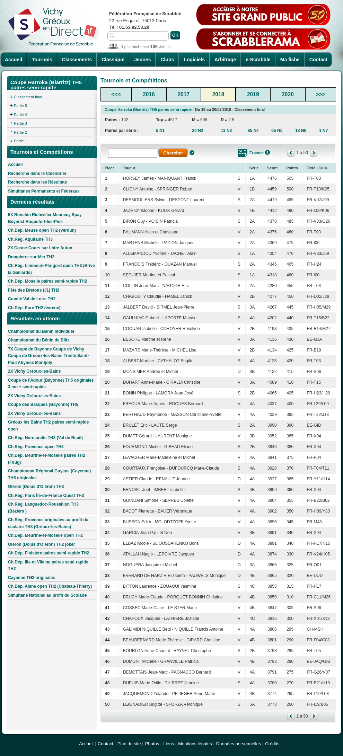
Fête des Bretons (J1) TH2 (33, 290)
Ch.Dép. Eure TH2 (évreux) (34, 307)
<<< (116, 94)
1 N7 (323, 130)
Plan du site (129, 743)
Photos (152, 743)
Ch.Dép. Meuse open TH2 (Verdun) (42, 230)
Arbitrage (225, 59)
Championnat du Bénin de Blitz (38, 340)
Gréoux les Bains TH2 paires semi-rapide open (48, 426)
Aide (192, 152)
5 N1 (160, 130)
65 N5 (276, 130)
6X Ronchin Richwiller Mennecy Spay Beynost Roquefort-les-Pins (45, 218)
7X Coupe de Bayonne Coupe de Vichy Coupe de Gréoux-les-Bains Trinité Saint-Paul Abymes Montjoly (48, 356)
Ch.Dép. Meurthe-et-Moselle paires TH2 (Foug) (46, 459)
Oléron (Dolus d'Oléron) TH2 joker (41, 544)
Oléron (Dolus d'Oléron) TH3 (36, 486)
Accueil (13, 59)
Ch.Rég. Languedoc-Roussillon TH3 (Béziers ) (43, 508)
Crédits (272, 743)
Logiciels (194, 59)
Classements (77, 59)
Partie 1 (20, 141)
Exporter (256, 153)
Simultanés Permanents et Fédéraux (44, 191)
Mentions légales (195, 743)
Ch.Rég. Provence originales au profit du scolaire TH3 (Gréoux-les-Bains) (48, 523)
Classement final (28, 97)
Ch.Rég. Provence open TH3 (36, 446)
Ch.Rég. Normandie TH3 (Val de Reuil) (45, 437)
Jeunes (142, 59)
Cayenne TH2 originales (31, 577)
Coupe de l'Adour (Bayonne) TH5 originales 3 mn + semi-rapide (51, 384)
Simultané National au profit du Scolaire (47, 595)
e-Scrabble (258, 59)
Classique (113, 59)
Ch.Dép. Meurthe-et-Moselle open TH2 (45, 535)
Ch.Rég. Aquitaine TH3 (30, 239)
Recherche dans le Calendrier (37, 173)
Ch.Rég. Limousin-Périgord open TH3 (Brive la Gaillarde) (51, 269)
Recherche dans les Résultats (37, 182)
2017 (183, 94)
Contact (318, 59)
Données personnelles (238, 743)
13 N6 (300, 130)
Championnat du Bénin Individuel (41, 331)
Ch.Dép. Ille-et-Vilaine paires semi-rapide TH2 (48, 565)
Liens (168, 743)
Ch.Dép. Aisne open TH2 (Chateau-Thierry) (50, 586)
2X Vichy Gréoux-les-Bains (34, 371)
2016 (149, 94)
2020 (288, 94)
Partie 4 (20, 115)
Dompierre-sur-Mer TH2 (31, 257)
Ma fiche (290, 59)
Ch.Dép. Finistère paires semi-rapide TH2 (48, 553)
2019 (253, 94)
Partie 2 (20, 132)
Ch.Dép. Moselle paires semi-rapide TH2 (47, 281)
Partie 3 (20, 123)
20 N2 (197, 130)
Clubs (167, 59)
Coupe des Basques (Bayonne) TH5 (43, 404)
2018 (218, 94)
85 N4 (252, 130)
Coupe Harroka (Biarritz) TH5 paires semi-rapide (148, 109)
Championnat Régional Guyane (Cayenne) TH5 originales (49, 474)
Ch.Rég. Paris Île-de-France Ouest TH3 (46, 495)
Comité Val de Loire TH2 (31, 298)
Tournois (42, 59)
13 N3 (226, 130)
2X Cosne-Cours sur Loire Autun (40, 248)
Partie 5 (20, 106)
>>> (320, 94)
